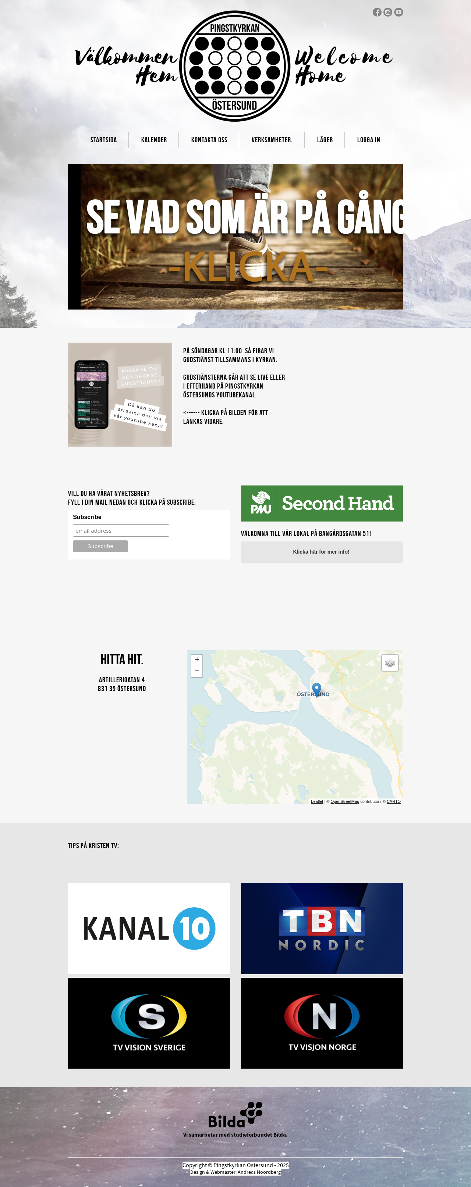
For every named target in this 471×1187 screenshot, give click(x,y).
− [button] (197, 671)
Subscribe (87, 517)
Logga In (368, 140)
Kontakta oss (209, 140)
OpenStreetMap (344, 801)
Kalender (154, 140)
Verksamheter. (272, 140)
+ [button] (197, 660)
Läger (325, 140)
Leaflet (317, 801)
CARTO (394, 801)
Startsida (104, 140)
